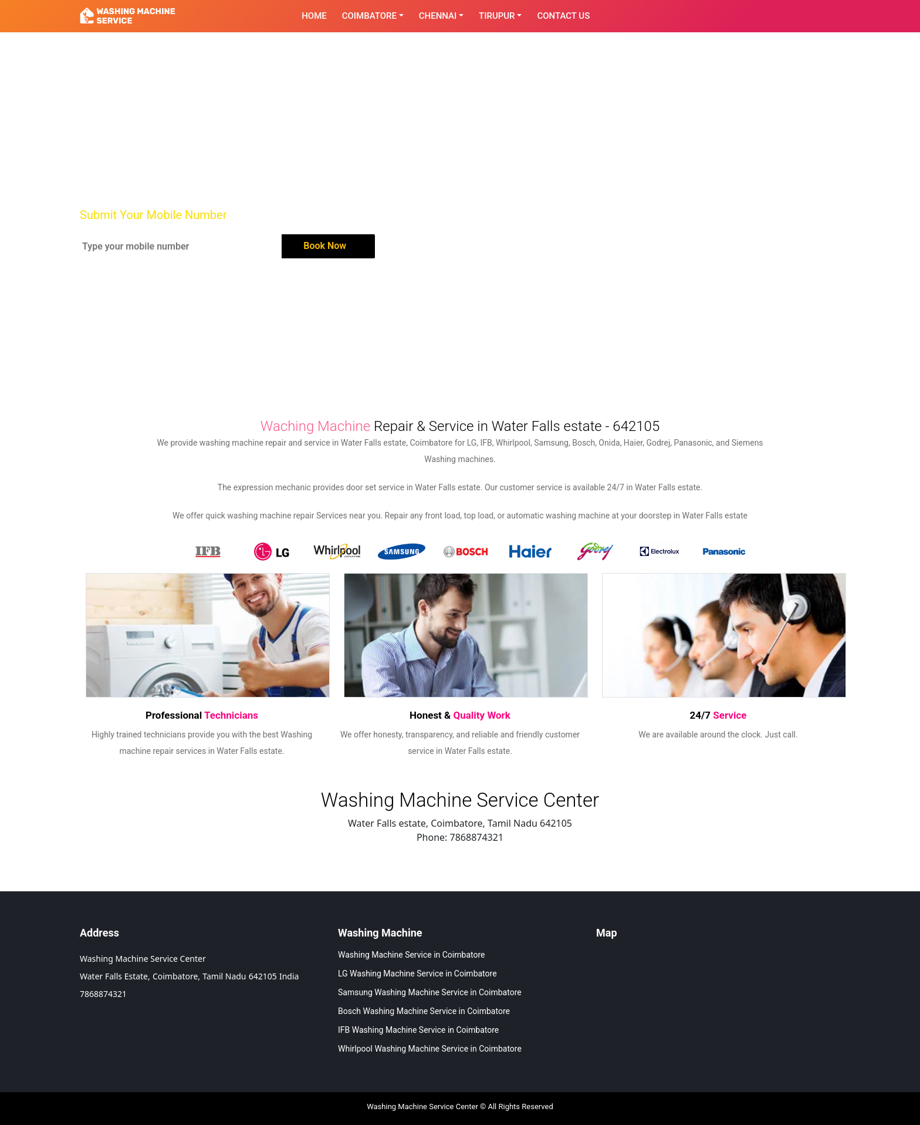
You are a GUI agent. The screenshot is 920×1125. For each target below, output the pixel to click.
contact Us (563, 16)
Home (314, 16)
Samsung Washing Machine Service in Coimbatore (430, 992)
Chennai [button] (438, 16)
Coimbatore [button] (369, 16)
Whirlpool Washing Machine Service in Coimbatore (430, 1048)
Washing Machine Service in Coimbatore (411, 954)
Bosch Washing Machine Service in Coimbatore (424, 1011)
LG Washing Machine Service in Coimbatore (417, 973)
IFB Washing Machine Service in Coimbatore (418, 1030)
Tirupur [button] (497, 16)
